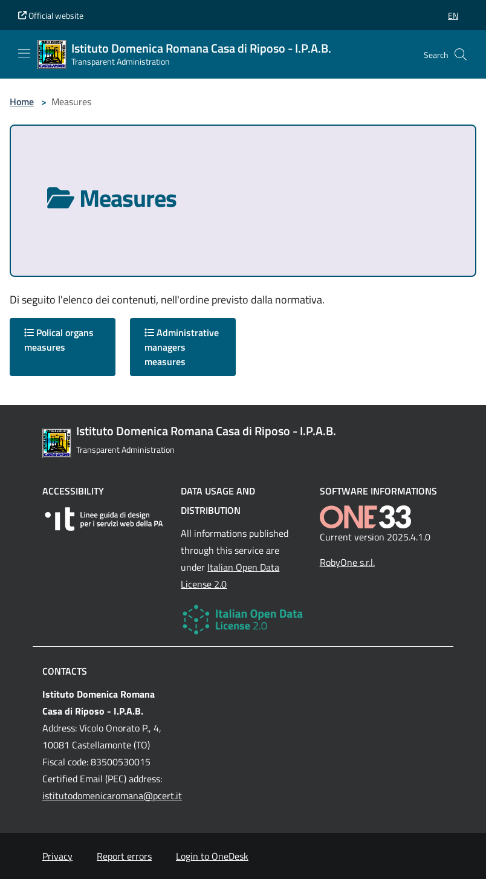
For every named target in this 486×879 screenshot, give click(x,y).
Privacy (57, 856)
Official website (50, 15)
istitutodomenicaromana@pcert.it (112, 795)
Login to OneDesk (212, 856)
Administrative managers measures (181, 347)
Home (22, 101)
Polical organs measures (59, 339)
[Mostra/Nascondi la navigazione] (24, 53)
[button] (453, 15)
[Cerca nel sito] (460, 54)
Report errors (124, 856)
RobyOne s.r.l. (347, 562)
